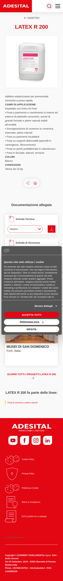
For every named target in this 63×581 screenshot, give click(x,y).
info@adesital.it (37, 568)
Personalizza (32, 322)
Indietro (31, 17)
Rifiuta (31, 329)
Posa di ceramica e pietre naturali (22, 402)
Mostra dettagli (43, 306)
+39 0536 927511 (20, 568)
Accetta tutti (31, 314)
